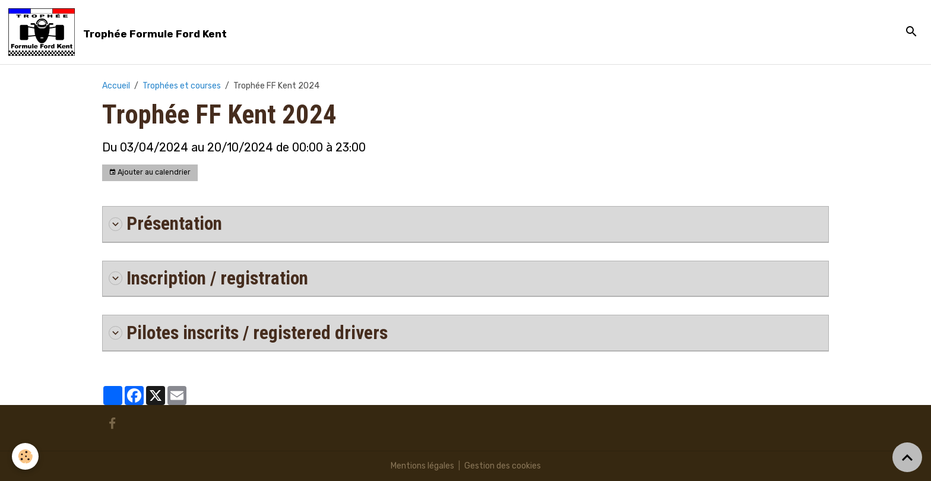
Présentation (165, 224)
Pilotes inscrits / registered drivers (248, 333)
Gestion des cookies (502, 466)
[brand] (119, 32)
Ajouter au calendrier (150, 172)
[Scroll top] (907, 457)
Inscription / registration (208, 278)
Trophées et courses (181, 86)
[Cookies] (25, 456)
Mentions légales (422, 466)
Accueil (116, 86)
